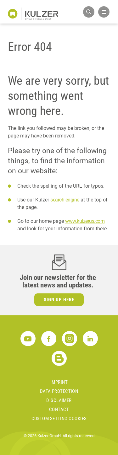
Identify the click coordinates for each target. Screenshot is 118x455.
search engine (64, 200)
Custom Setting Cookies (59, 418)
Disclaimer (59, 400)
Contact (59, 409)
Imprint (59, 382)
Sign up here (59, 299)
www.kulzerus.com (84, 221)
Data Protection (59, 391)
